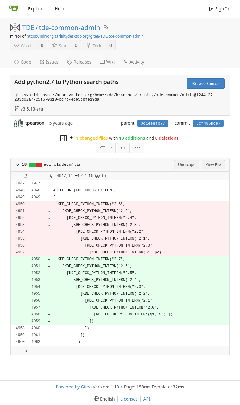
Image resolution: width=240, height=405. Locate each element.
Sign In (219, 9)
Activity (133, 62)
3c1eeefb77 (153, 123)
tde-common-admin (69, 27)
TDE (28, 27)
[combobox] (105, 148)
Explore (35, 9)
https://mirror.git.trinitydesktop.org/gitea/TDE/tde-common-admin (85, 36)
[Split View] (123, 148)
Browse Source (205, 83)
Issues (49, 62)
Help (59, 9)
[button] (18, 165)
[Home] (13, 8)
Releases (79, 62)
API (146, 399)
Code (22, 62)
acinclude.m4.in (63, 164)
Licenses (129, 399)
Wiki (107, 62)
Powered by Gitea (74, 387)
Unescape (186, 164)
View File (213, 164)
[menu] (137, 148)
